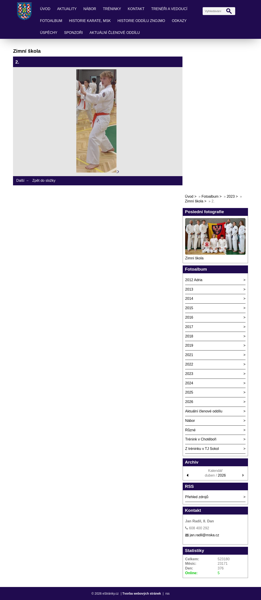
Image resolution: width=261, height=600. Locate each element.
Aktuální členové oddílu (115, 33)
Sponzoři (73, 33)
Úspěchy (48, 33)
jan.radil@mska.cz (204, 535)
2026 (189, 402)
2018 (189, 336)
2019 (189, 345)
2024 (189, 383)
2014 (189, 298)
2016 (189, 317)
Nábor (89, 9)
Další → (22, 180)
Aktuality (67, 9)
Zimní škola (194, 201)
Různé (190, 430)
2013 (189, 289)
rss (167, 593)
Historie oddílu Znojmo (141, 21)
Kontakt (136, 9)
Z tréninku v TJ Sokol (202, 449)
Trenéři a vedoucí (169, 9)
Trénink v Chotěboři (200, 439)
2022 (189, 364)
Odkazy (179, 21)
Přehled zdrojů (196, 497)
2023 (231, 196)
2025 (189, 392)
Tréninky (112, 9)
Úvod (45, 9)
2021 (189, 355)
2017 (189, 327)
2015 (189, 308)
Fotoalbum (51, 21)
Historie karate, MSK (90, 21)
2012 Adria (193, 280)
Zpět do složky (43, 180)
